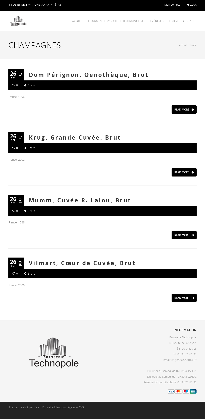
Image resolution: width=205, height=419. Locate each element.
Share (29, 85)
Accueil (183, 45)
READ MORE (184, 109)
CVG (81, 407)
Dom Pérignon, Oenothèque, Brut (89, 75)
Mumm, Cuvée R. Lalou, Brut (80, 200)
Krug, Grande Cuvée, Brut (75, 137)
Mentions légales (64, 407)
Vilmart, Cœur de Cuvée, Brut (82, 263)
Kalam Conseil (42, 407)
